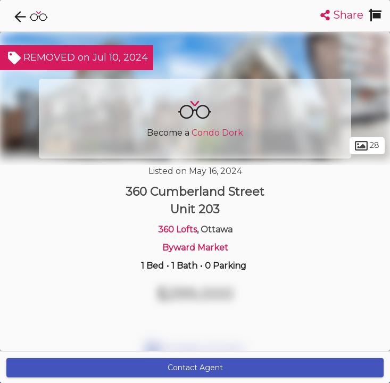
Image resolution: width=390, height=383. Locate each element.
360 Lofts (177, 229)
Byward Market (195, 248)
